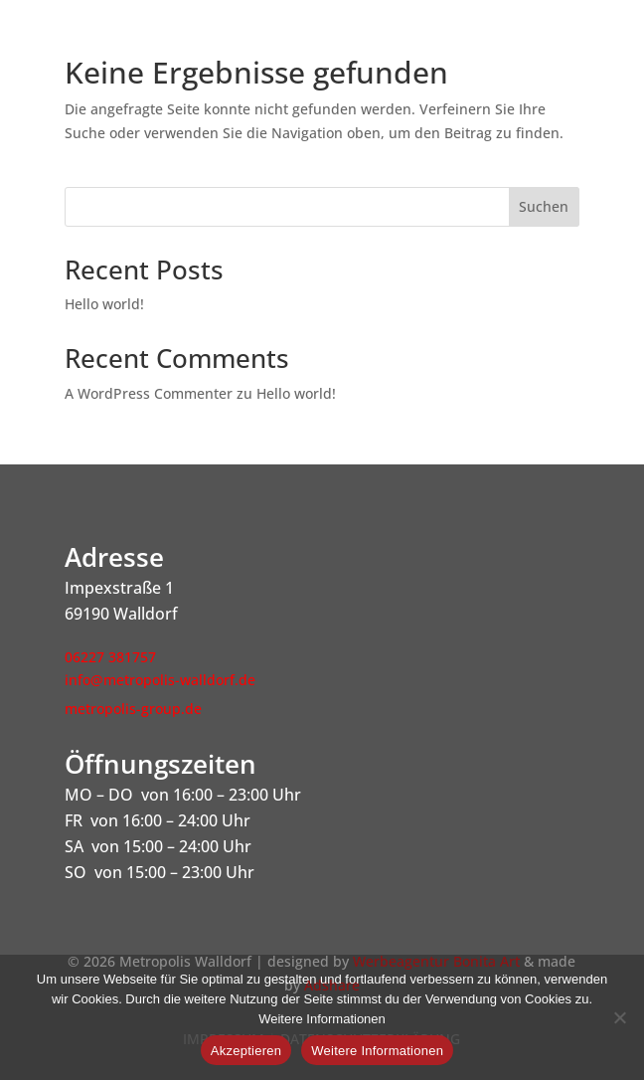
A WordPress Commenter (149, 393)
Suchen (543, 206)
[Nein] (619, 1017)
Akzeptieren (246, 1050)
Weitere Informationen (377, 1050)
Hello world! (104, 303)
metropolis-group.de (133, 708)
